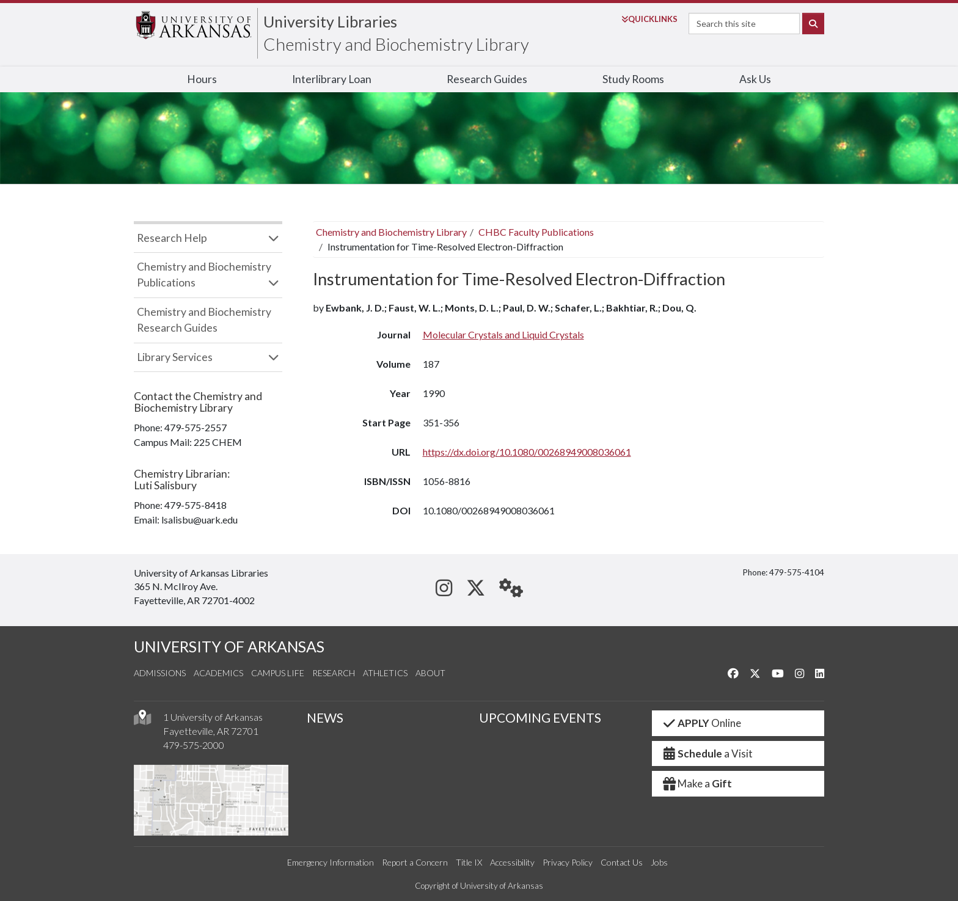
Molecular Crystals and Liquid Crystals (503, 334)
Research (333, 673)
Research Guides (487, 79)
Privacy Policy (568, 862)
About (430, 673)
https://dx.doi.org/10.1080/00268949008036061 (527, 452)
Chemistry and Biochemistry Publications (204, 274)
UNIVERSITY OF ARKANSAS (229, 646)
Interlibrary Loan (331, 79)
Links (649, 19)
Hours (202, 79)
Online (702, 723)
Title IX (469, 862)
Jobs (659, 862)
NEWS (325, 717)
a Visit (707, 753)
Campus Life (277, 673)
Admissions (160, 673)
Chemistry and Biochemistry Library (396, 44)
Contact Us (622, 862)
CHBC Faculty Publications (536, 232)
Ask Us (755, 79)
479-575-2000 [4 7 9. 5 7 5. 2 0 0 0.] (193, 745)
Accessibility (512, 862)
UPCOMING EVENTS (540, 717)
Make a (697, 783)
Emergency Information (330, 862)
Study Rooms (633, 79)
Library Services (175, 357)
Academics (218, 673)
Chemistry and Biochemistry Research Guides (204, 319)
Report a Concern (415, 862)
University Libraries (330, 21)
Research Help (172, 238)
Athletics (385, 673)
